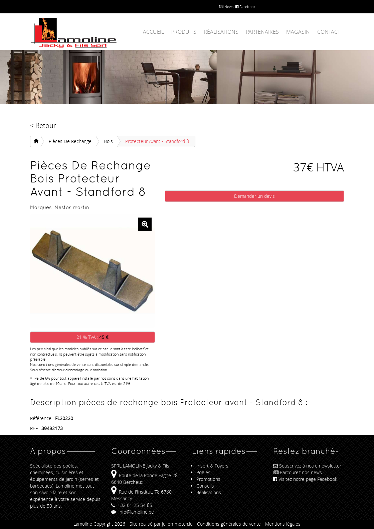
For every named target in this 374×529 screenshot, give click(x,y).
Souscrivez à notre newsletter (307, 465)
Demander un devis (254, 196)
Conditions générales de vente (229, 524)
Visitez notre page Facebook (305, 479)
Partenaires (262, 31)
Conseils (205, 486)
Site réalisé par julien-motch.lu (161, 524)
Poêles (203, 472)
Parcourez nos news (297, 472)
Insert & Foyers (212, 465)
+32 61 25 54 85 (131, 505)
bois (108, 141)
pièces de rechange (70, 141)
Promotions (208, 479)
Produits (183, 31)
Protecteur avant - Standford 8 (157, 141)
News (226, 6)
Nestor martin (71, 207)
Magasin (298, 31)
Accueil (153, 31)
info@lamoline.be (132, 512)
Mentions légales (283, 524)
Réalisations (221, 31)
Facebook (245, 6)
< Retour (43, 125)
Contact (328, 31)
